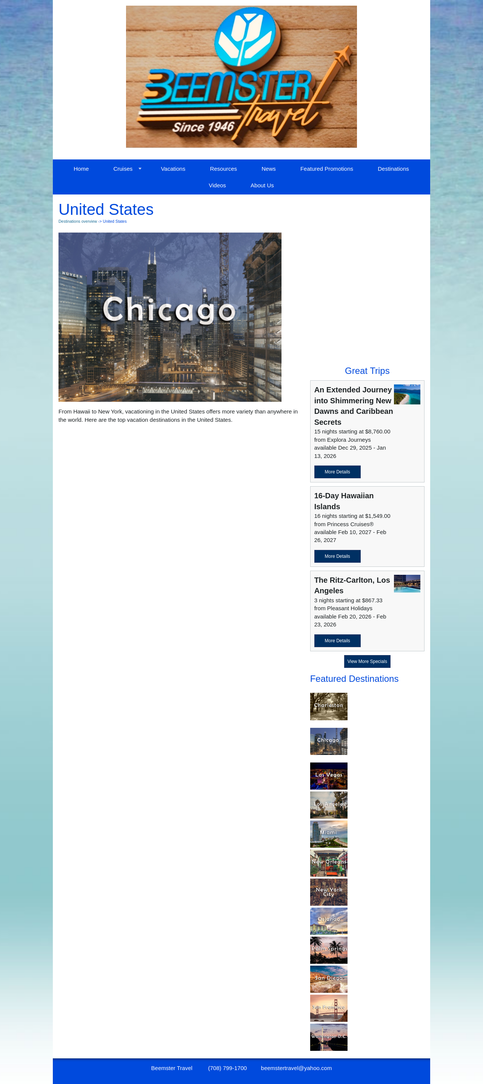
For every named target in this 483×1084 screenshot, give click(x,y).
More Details (337, 472)
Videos (217, 185)
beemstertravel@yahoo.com (296, 1068)
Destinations (393, 168)
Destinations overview (77, 221)
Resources (223, 168)
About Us (262, 185)
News (268, 168)
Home (81, 168)
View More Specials (367, 661)
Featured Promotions (326, 168)
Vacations (173, 168)
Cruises (122, 168)
